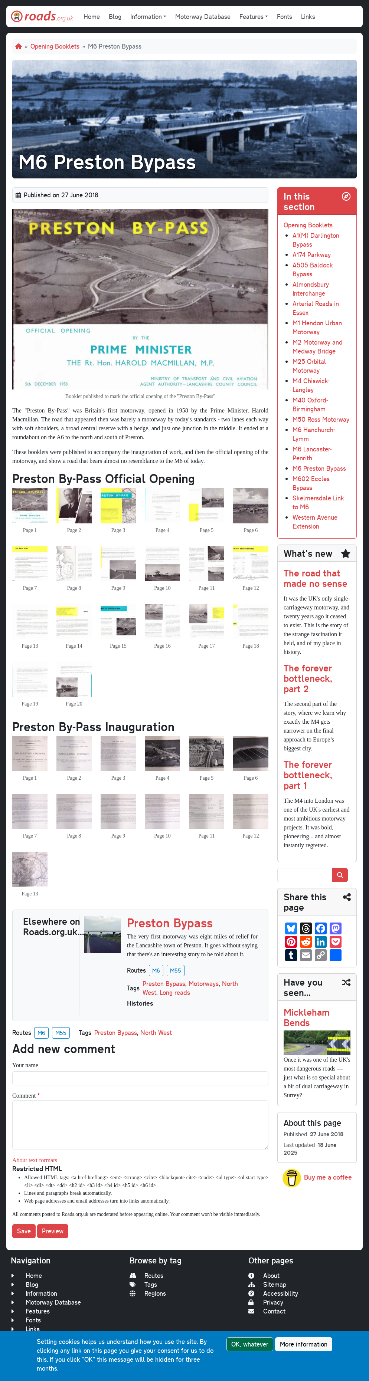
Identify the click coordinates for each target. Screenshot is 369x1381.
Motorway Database (203, 16)
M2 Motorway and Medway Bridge (318, 346)
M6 (156, 970)
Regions (148, 1293)
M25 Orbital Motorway (309, 366)
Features (30, 1311)
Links (308, 16)
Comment (24, 1095)
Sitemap (267, 1284)
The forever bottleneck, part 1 (308, 774)
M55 (175, 970)
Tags (143, 1284)
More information (303, 1344)
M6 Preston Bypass (319, 468)
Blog (115, 16)
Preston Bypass (164, 983)
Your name (25, 1065)
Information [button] (146, 16)
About (264, 1275)
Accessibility (273, 1293)
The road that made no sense (315, 577)
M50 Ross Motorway (321, 419)
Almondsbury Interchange (311, 288)
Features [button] (251, 16)
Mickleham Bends (307, 1017)
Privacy (265, 1302)
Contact (266, 1311)
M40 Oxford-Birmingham (310, 404)
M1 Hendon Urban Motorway (317, 327)
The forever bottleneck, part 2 (308, 678)
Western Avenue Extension (315, 521)
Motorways (204, 983)
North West (156, 1032)
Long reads (175, 992)
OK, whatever (249, 1344)
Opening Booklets (54, 46)
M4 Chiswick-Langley (311, 385)
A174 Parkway (312, 254)
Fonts (284, 16)
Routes (146, 1275)
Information (34, 1293)
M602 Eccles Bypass (311, 483)
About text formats (34, 1160)
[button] (30, 506)
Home (92, 16)
